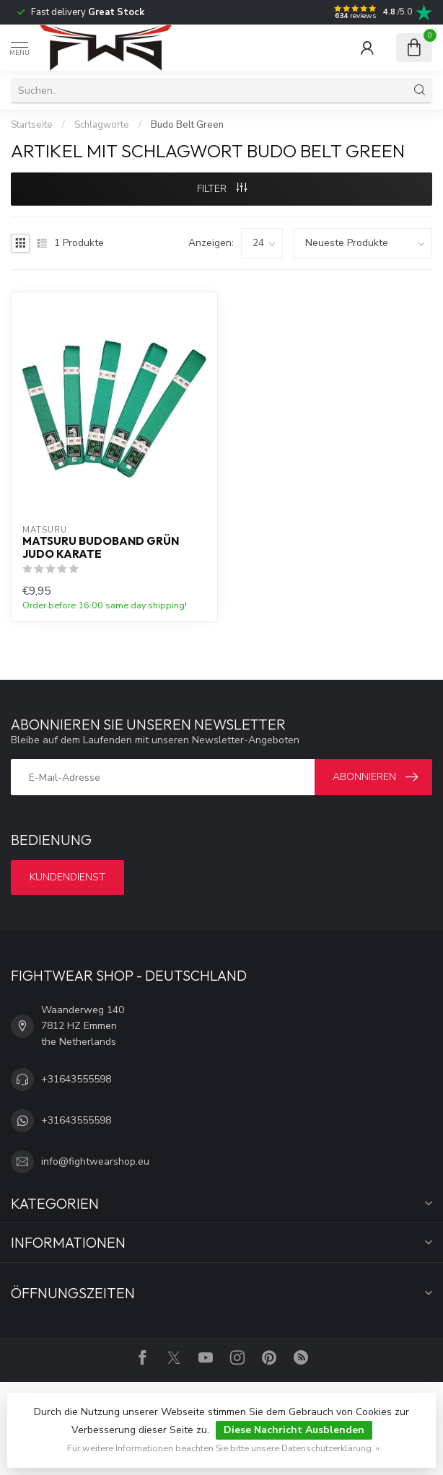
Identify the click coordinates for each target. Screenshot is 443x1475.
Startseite (32, 124)
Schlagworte (101, 124)
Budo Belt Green (187, 124)
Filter (222, 189)
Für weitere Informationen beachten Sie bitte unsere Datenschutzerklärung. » (223, 1448)
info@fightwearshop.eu (95, 1161)
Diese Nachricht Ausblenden (294, 1430)
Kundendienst (67, 877)
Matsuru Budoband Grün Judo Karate (100, 548)
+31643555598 (76, 1079)
